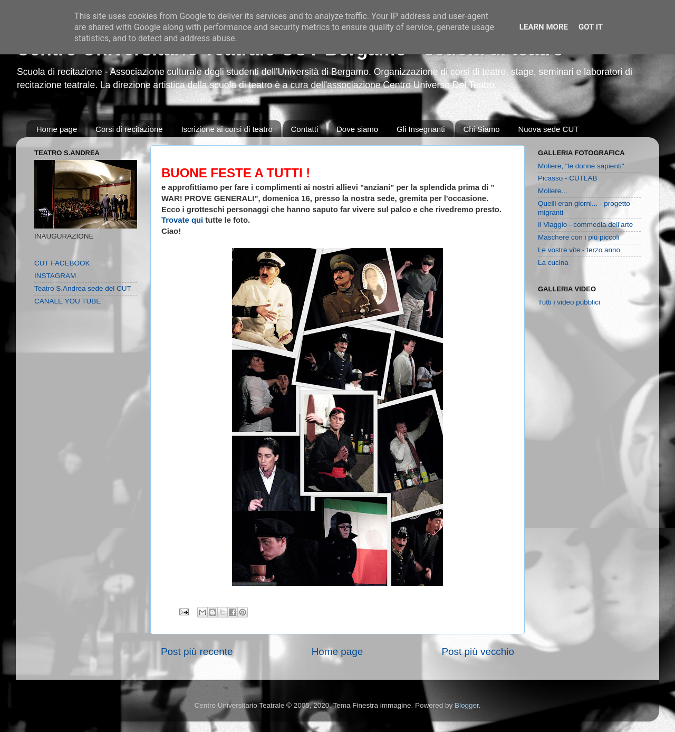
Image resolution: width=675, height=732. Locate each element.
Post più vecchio (477, 651)
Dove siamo (357, 129)
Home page (57, 129)
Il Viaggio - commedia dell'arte (585, 225)
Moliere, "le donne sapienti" (581, 166)
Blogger (467, 705)
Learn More (543, 27)
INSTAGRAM (55, 276)
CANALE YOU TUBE (67, 301)
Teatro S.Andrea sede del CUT (82, 288)
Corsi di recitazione (129, 129)
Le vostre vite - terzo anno (579, 250)
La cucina (553, 263)
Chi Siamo (481, 129)
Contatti (305, 129)
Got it (590, 27)
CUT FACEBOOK (62, 263)
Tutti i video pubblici (569, 302)
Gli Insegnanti (421, 129)
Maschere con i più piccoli (579, 237)
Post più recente (197, 651)
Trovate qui (182, 220)
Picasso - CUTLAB (567, 178)
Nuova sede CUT (548, 129)
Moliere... (552, 191)
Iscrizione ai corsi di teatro (226, 129)
